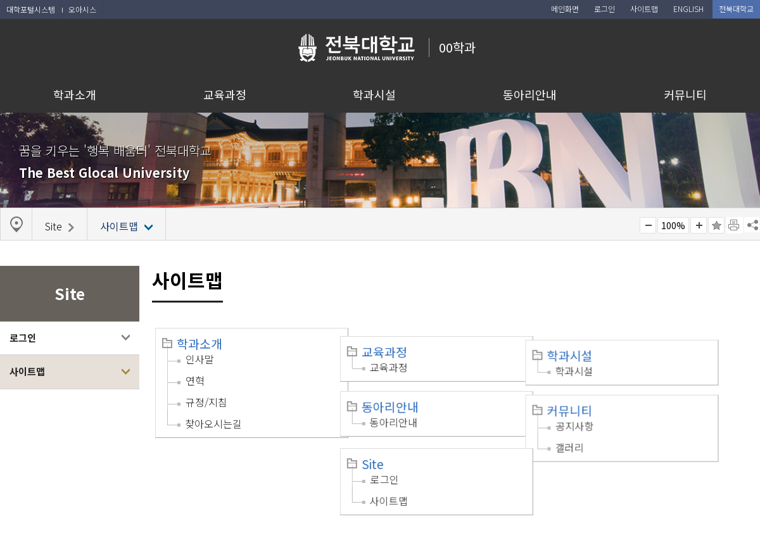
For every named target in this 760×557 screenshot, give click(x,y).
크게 (698, 225)
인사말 (200, 358)
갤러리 (593, 432)
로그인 (23, 337)
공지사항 (599, 410)
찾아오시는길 (213, 423)
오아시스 (82, 9)
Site (385, 447)
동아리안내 (530, 94)
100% (673, 225)
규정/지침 (206, 402)
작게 (648, 225)
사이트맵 (27, 371)
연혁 (195, 380)
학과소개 (74, 94)
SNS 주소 (751, 224)
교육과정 (224, 94)
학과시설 (374, 94)
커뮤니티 (685, 94)
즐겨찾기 (716, 225)
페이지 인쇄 (734, 225)
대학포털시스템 (30, 9)
